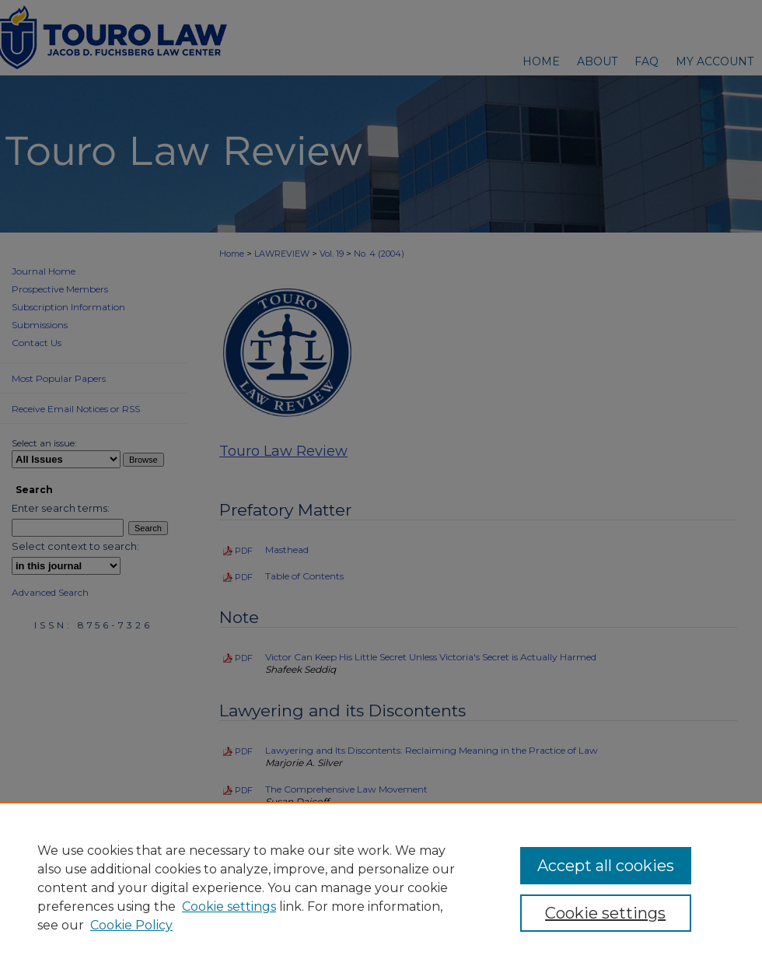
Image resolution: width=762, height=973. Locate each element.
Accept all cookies (605, 865)
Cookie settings (229, 906)
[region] (381, 887)
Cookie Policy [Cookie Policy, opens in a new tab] (131, 925)
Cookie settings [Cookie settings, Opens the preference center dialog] (605, 913)
